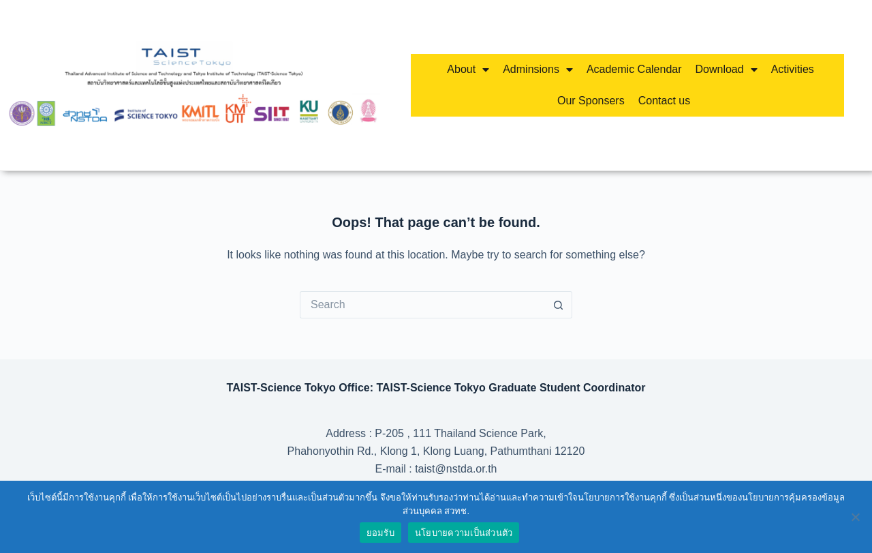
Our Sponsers (591, 100)
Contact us (664, 100)
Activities (792, 69)
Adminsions (538, 69)
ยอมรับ (380, 533)
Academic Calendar (634, 69)
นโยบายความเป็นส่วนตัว (464, 533)
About (468, 69)
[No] (855, 517)
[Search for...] (422, 304)
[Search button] (558, 304)
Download (727, 69)
